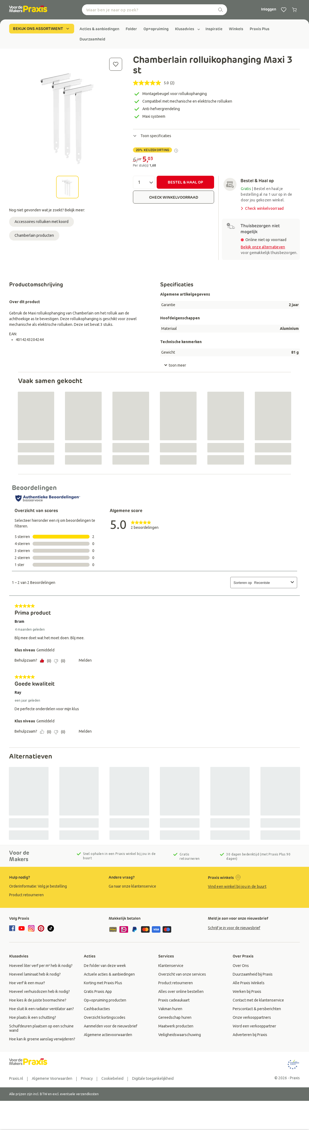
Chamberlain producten (34, 235)
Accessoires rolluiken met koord (41, 221)
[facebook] (13, 928)
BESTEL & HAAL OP (185, 182)
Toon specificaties (152, 136)
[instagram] (31, 928)
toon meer (175, 365)
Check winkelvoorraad (262, 208)
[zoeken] (220, 9)
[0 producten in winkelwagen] (294, 9)
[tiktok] (50, 928)
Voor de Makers (19, 856)
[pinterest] (41, 928)
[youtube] (21, 928)
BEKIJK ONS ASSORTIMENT (41, 28)
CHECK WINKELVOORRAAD (173, 197)
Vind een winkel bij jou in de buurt (237, 886)
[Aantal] (143, 182)
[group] (99, 29)
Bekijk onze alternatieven (263, 247)
